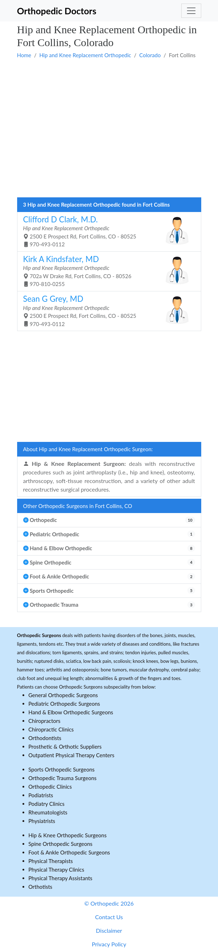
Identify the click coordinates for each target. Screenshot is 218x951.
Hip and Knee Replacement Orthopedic (85, 55)
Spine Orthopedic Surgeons (61, 844)
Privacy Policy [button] (109, 944)
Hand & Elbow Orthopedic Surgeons (71, 712)
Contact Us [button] (109, 916)
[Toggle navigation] (191, 11)
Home (24, 55)
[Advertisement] (109, 77)
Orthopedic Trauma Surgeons (63, 778)
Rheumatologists (48, 812)
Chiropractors (45, 721)
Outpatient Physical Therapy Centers (72, 755)
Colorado (150, 55)
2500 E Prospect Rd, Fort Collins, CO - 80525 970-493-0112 (106, 231)
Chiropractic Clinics (51, 729)
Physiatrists (42, 821)
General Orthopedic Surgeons (63, 695)
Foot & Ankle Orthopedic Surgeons (69, 852)
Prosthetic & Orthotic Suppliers (65, 746)
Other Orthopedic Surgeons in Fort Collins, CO (77, 506)
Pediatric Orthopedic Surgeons (64, 703)
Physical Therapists (51, 861)
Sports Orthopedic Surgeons (62, 769)
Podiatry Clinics (47, 803)
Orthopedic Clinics (50, 786)
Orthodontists (45, 738)
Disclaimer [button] (109, 930)
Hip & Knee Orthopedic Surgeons (68, 835)
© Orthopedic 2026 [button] (109, 903)
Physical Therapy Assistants (60, 878)
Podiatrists (41, 795)
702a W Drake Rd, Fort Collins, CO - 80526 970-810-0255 (106, 270)
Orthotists (40, 886)
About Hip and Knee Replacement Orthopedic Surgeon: (88, 449)
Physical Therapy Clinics (56, 869)
